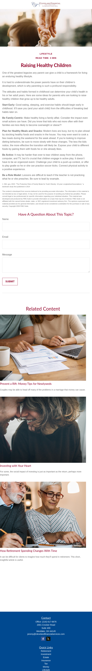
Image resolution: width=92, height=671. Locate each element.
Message (7, 254)
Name (5, 219)
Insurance (45, 660)
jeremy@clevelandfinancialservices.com (46, 634)
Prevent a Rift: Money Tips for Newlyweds (26, 383)
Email (5, 237)
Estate (46, 657)
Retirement (46, 651)
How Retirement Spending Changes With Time (28, 550)
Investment (46, 654)
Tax (46, 663)
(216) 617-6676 (49, 622)
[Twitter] (48, 639)
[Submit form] (10, 281)
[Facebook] (43, 639)
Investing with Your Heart (15, 465)
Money (46, 667)
